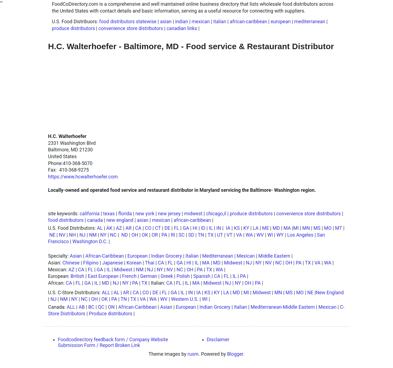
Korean (133, 263)
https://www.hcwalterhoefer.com (83, 176)
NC (113, 235)
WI (270, 235)
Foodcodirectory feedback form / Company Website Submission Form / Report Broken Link (113, 342)
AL (100, 228)
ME (265, 228)
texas (109, 213)
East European (103, 276)
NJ (82, 235)
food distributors (66, 220)
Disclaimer (218, 339)
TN (201, 235)
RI (173, 235)
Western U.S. (184, 299)
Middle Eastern (274, 256)
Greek (167, 276)
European (137, 256)
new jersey (169, 213)
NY (103, 235)
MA (287, 228)
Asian (76, 256)
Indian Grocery (166, 256)
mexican (201, 21)
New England (330, 292)
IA (228, 228)
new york (144, 213)
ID (203, 228)
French (129, 276)
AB (82, 307)
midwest (193, 213)
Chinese (71, 263)
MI (296, 228)
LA (255, 228)
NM (93, 235)
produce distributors (73, 28)
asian (165, 21)
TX (211, 235)
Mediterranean (217, 256)
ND (124, 235)
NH (72, 235)
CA (138, 228)
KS (237, 228)
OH (135, 235)
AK (109, 228)
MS (316, 228)
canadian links (181, 28)
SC (182, 235)
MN (306, 228)
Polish (183, 276)
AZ (119, 228)
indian (181, 21)
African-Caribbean (104, 256)
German (148, 276)
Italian (192, 256)
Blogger (235, 354)
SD (191, 235)
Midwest (233, 263)
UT (220, 235)
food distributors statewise (128, 21)
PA (164, 235)
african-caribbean (248, 21)
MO (327, 228)
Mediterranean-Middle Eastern (283, 307)
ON (111, 307)
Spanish (201, 276)
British (77, 276)
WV (260, 235)
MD (276, 228)
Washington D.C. (90, 241)
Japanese (112, 263)
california (90, 213)
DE (167, 228)
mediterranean (309, 21)
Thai (149, 263)
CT (158, 228)
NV (62, 235)
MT (338, 228)
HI (195, 228)
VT (230, 235)
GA (186, 228)
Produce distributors (110, 313)
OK (145, 235)
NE (52, 235)
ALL (106, 292)
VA (239, 235)
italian (219, 21)
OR (155, 235)
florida (125, 213)
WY (280, 235)
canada (95, 220)
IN (218, 228)
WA (249, 235)
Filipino (91, 263)
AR (129, 228)
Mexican (246, 256)
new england (119, 220)
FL (176, 228)
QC (101, 307)
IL (211, 228)
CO (148, 228)
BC (91, 307)
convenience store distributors (131, 28)
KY (246, 228)
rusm (192, 354)
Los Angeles (300, 235)
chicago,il (216, 213)
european (281, 21)
